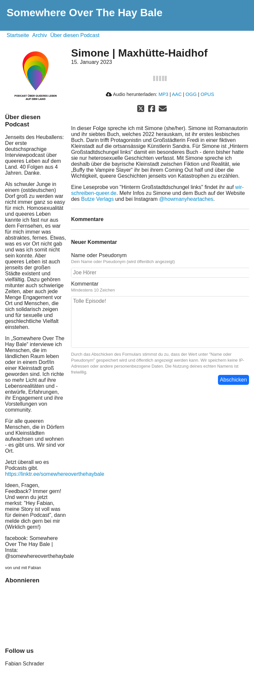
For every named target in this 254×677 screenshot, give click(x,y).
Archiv (39, 35)
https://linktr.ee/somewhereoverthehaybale (54, 474)
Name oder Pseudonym (99, 255)
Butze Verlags (97, 199)
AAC (177, 94)
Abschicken (233, 380)
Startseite (18, 35)
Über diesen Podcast (75, 35)
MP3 (163, 94)
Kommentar (85, 284)
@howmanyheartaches (186, 199)
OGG (191, 94)
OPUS (207, 94)
